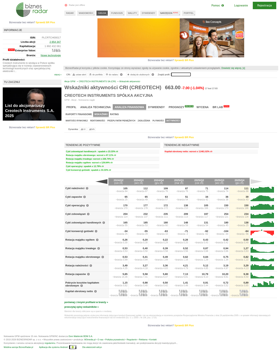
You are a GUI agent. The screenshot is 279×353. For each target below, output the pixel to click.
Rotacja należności (76, 265)
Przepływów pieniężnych (121, 121)
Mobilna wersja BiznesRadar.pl (18, 347)
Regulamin (132, 339)
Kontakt (153, 339)
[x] (244, 68)
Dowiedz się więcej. (231, 68)
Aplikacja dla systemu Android (53, 347)
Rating (114, 114)
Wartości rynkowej (77, 121)
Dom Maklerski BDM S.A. (80, 336)
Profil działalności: (14, 59)
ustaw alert (79, 74)
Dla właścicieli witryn (92, 347)
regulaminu (50, 343)
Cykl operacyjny (75, 205)
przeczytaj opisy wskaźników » (81, 307)
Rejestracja (264, 5)
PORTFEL (189, 13)
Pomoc (217, 5)
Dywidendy (156, 107)
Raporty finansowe (79, 114)
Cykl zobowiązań (75, 214)
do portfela (96, 74)
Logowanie (241, 5)
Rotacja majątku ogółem (80, 239)
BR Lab (220, 107)
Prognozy (181, 107)
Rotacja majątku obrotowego (82, 256)
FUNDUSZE (117, 13)
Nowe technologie (51, 55)
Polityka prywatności (115, 339)
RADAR (70, 13)
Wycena (202, 107)
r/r (83, 129)
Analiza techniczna (95, 107)
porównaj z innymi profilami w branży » (86, 302)
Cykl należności (75, 188)
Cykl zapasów (73, 196)
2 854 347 (55, 41)
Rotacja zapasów (75, 274)
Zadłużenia (144, 121)
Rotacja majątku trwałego (80, 248)
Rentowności (97, 121)
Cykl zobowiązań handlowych (83, 222)
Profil (71, 107)
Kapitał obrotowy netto (79, 291)
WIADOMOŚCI (86, 13)
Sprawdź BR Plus (184, 60)
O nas (100, 339)
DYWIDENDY (148, 13)
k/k (91, 129)
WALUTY (132, 13)
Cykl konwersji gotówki (79, 231)
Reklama (143, 339)
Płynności (158, 121)
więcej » (57, 75)
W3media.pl (89, 339)
